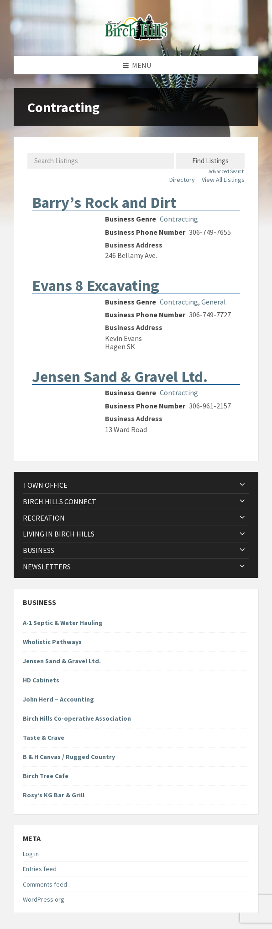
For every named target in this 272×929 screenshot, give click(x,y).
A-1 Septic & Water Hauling (63, 623)
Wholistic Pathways (52, 642)
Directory (182, 179)
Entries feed (40, 869)
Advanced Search (227, 172)
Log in (31, 854)
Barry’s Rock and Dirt (104, 202)
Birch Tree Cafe (45, 776)
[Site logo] (136, 37)
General (213, 301)
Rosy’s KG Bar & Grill (53, 795)
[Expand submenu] (242, 485)
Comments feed (45, 884)
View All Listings (223, 179)
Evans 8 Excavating (95, 285)
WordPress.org (43, 899)
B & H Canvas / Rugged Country (69, 757)
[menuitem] (136, 485)
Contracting (179, 218)
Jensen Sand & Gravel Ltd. (120, 376)
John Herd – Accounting (58, 699)
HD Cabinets (41, 680)
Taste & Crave (43, 737)
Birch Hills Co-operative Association (77, 718)
